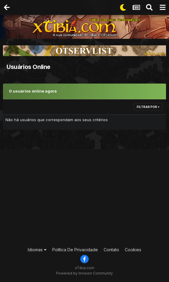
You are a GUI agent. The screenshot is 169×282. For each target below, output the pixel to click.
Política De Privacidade (75, 249)
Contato (111, 249)
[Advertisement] (86, 197)
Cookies (133, 249)
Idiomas (37, 249)
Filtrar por (148, 107)
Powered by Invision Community (84, 273)
